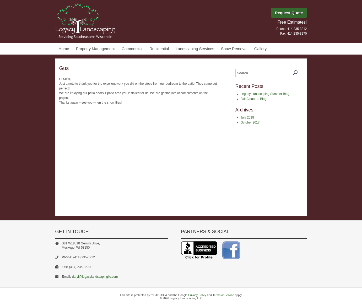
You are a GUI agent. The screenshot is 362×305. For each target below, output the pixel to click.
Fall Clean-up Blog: (254, 99)
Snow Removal (234, 48)
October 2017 (250, 122)
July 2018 (247, 117)
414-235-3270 (297, 33)
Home (64, 48)
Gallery (260, 48)
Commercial (132, 48)
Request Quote (289, 12)
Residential (159, 48)
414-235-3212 (297, 29)
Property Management (95, 48)
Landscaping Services (195, 48)
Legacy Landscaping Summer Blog (265, 94)
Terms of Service (223, 295)
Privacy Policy (197, 295)
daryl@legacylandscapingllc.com (95, 277)
